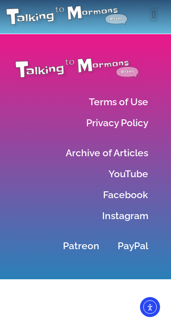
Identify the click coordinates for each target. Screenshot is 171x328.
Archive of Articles (107, 153)
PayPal (133, 245)
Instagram (125, 215)
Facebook (125, 194)
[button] (154, 14)
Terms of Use (118, 102)
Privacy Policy (117, 122)
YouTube (128, 173)
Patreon (81, 245)
